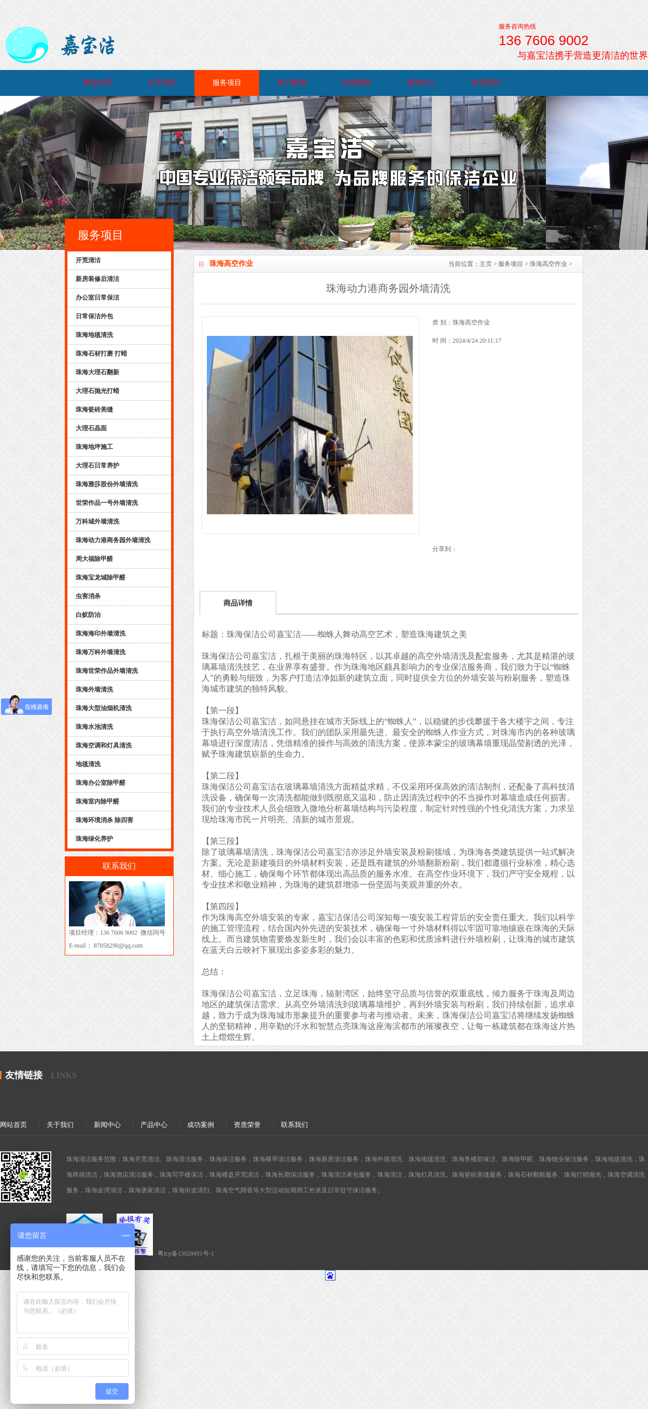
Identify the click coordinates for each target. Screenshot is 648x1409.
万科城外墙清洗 (97, 521)
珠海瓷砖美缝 (94, 409)
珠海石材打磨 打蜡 (101, 353)
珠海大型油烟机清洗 (104, 708)
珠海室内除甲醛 (97, 801)
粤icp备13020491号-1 (186, 1253)
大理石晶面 (91, 428)
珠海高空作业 (548, 263)
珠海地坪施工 (94, 446)
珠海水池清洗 (94, 726)
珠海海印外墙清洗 (100, 633)
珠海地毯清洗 (94, 335)
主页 (486, 263)
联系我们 (486, 83)
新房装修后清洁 (97, 279)
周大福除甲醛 (94, 558)
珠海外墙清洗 (94, 689)
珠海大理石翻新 (97, 372)
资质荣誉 (356, 83)
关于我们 (162, 83)
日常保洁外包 (94, 316)
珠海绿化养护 (94, 838)
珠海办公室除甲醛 (100, 782)
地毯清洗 (88, 764)
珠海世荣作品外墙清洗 (107, 670)
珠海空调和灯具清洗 (104, 745)
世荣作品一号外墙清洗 (107, 502)
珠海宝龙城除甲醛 (100, 577)
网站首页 (97, 83)
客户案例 (291, 83)
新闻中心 (421, 83)
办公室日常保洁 (97, 297)
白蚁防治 (88, 614)
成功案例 (200, 1125)
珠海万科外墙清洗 (100, 652)
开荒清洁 (88, 260)
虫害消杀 (88, 596)
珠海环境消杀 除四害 (104, 820)
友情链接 (24, 1075)
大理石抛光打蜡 (97, 390)
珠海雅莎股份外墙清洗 (107, 484)
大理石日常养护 (97, 465)
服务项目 (227, 83)
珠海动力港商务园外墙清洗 (113, 540)
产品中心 (153, 1125)
